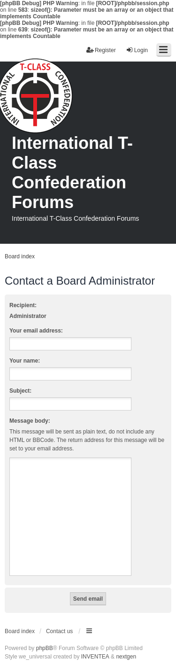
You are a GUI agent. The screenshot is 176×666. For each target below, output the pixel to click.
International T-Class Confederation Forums (72, 172)
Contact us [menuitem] (59, 631)
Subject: (20, 390)
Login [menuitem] (137, 50)
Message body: (29, 421)
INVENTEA (95, 656)
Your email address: (36, 330)
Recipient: (23, 305)
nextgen (126, 656)
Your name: (24, 360)
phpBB (44, 648)
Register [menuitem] (101, 50)
